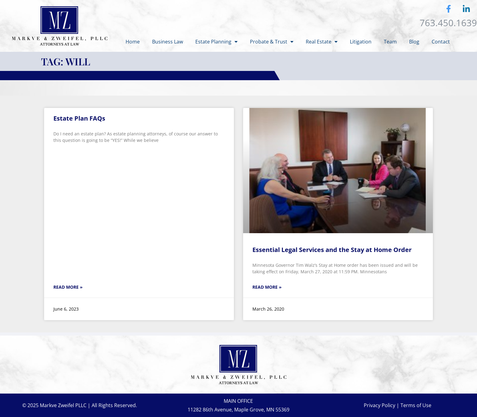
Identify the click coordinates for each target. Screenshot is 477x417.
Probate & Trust (271, 41)
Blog (414, 41)
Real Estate (322, 41)
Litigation (360, 41)
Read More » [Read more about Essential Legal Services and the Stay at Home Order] (267, 287)
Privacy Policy (379, 405)
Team (390, 41)
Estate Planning (216, 41)
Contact (441, 41)
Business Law (167, 41)
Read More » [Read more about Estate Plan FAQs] (68, 287)
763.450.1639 (448, 23)
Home (133, 41)
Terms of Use (415, 405)
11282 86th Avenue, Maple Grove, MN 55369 (238, 409)
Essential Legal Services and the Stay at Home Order (332, 250)
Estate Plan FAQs (79, 118)
